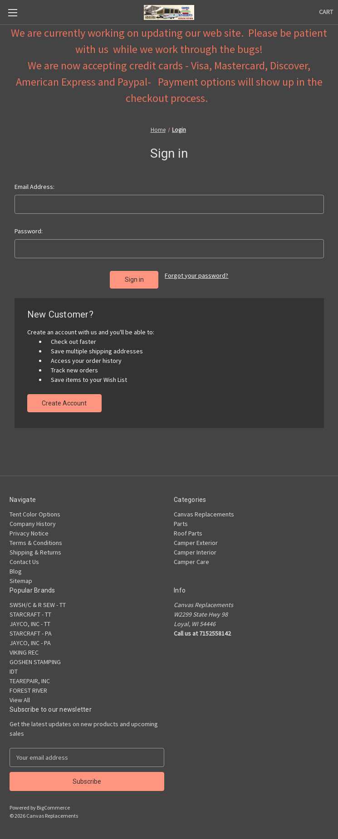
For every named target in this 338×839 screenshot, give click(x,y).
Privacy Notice (29, 533)
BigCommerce (53, 807)
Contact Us (24, 562)
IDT (14, 671)
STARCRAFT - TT (30, 614)
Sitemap (21, 581)
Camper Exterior (196, 543)
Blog (16, 571)
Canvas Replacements (204, 514)
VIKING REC (24, 652)
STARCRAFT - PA (31, 633)
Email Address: (34, 187)
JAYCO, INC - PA (30, 643)
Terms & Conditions (36, 543)
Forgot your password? (196, 275)
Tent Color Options (35, 514)
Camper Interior (195, 552)
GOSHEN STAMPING (35, 662)
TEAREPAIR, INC (30, 681)
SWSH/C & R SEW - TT (38, 605)
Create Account (64, 403)
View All (20, 700)
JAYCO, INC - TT (30, 624)
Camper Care (191, 562)
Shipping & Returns (35, 552)
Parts (181, 524)
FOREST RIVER (28, 690)
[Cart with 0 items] (326, 12)
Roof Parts (188, 533)
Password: (29, 231)
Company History (33, 524)
